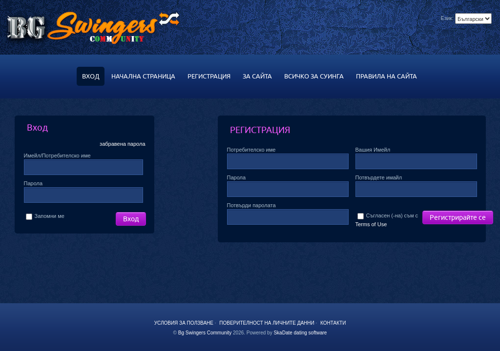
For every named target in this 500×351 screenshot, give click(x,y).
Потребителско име (251, 150)
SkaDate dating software (300, 332)
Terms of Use (371, 224)
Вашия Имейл (373, 150)
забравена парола (122, 144)
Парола (33, 183)
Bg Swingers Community (204, 332)
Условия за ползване (183, 323)
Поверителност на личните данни (266, 323)
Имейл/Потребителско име (57, 155)
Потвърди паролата (251, 205)
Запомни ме (45, 216)
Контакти (333, 323)
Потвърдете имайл (378, 177)
